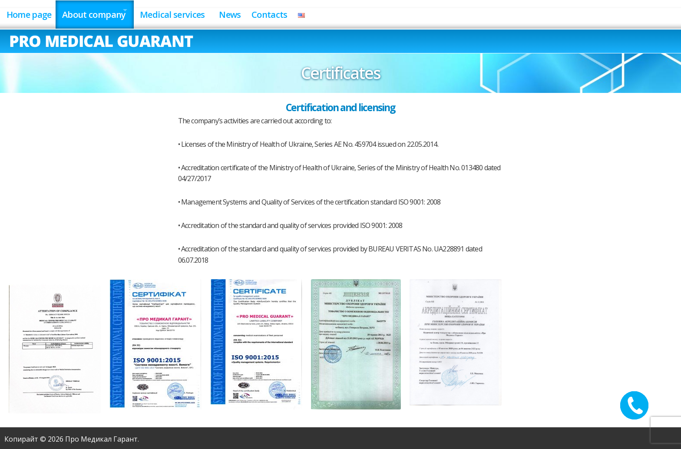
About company (102, 12)
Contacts (302, 12)
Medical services (189, 12)
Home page (30, 12)
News (256, 12)
